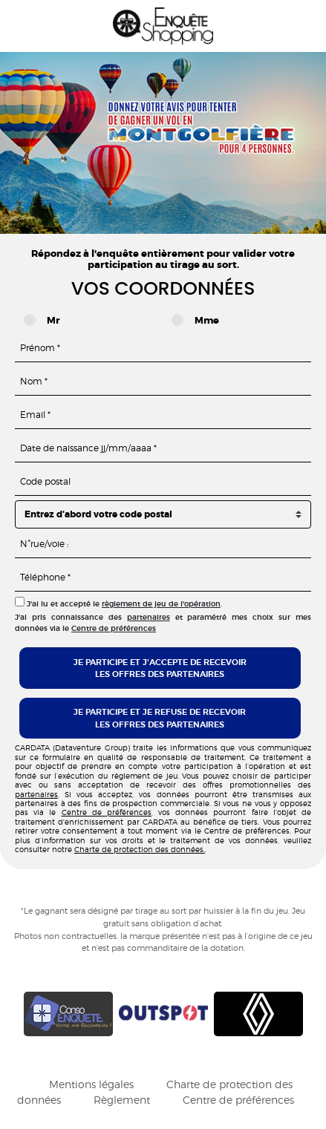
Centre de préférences (113, 628)
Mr (48, 321)
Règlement (122, 1099)
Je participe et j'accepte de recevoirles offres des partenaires (160, 668)
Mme (199, 321)
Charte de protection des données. (139, 849)
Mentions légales (91, 1084)
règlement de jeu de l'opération (161, 604)
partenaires (148, 617)
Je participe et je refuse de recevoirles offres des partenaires (160, 718)
